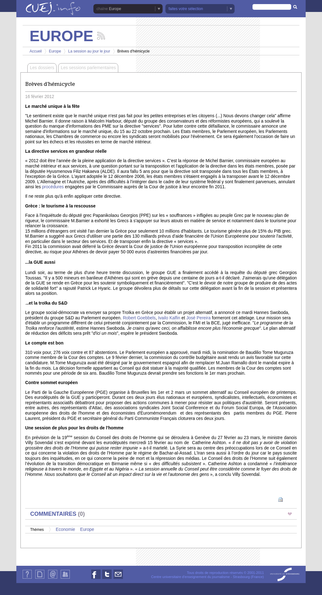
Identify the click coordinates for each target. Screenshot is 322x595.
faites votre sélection (186, 9)
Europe (115, 9)
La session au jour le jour (89, 51)
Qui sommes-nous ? (27, 578)
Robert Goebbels (139, 318)
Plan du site (39, 578)
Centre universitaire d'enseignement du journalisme (190, 577)
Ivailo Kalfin (168, 318)
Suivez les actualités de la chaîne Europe (101, 36)
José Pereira (198, 318)
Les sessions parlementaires (88, 67)
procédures (53, 187)
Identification (65, 578)
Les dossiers (42, 67)
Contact (52, 578)
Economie (65, 529)
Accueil (36, 51)
